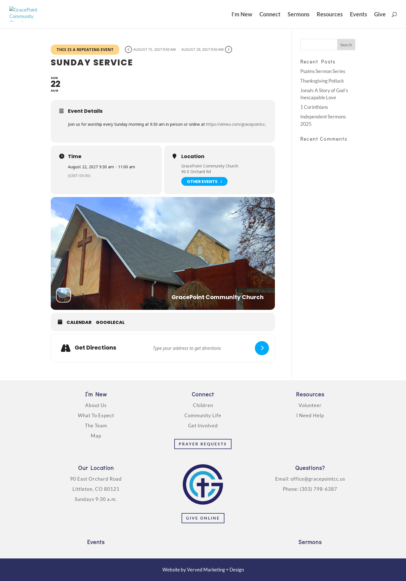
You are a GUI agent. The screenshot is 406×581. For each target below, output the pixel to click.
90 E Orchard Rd (196, 171)
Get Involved (203, 425)
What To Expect (96, 415)
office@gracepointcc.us (318, 479)
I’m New (241, 14)
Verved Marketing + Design (215, 570)
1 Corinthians (314, 107)
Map (96, 436)
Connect (270, 14)
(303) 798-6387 (318, 489)
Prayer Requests (203, 443)
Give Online (203, 518)
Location (192, 156)
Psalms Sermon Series (322, 71)
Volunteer (310, 405)
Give (380, 14)
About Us (96, 405)
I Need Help (310, 415)
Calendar (79, 322)
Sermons (299, 14)
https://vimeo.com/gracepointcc (235, 124)
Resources (330, 14)
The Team (96, 425)
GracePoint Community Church (209, 166)
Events (358, 14)
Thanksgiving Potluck (322, 81)
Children (203, 405)
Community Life (202, 415)
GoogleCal (110, 322)
